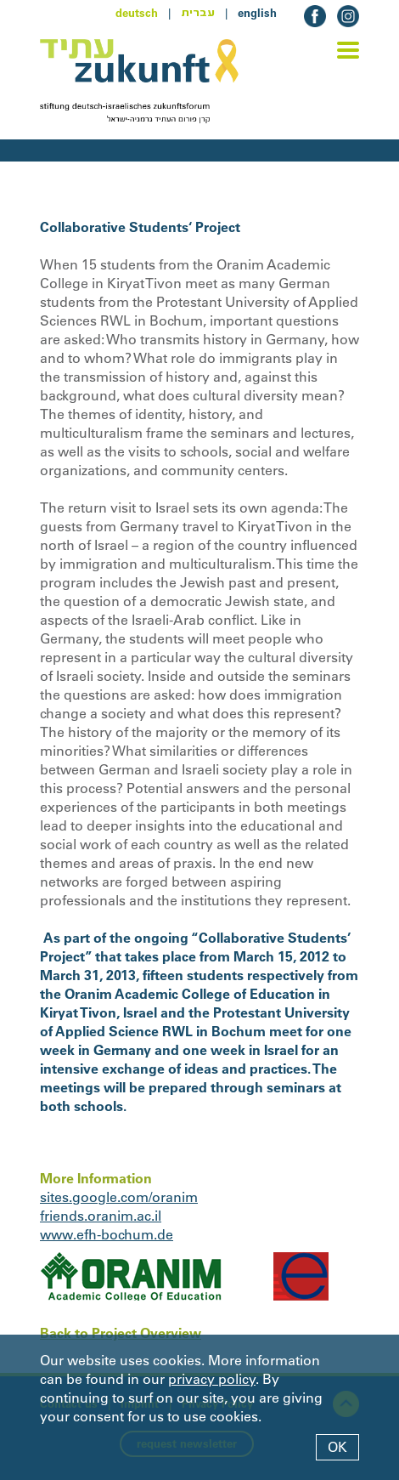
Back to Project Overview (120, 1332)
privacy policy (212, 1378)
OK (337, 1446)
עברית (198, 13)
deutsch (136, 13)
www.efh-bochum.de (106, 1234)
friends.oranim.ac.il (100, 1215)
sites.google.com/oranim (119, 1196)
